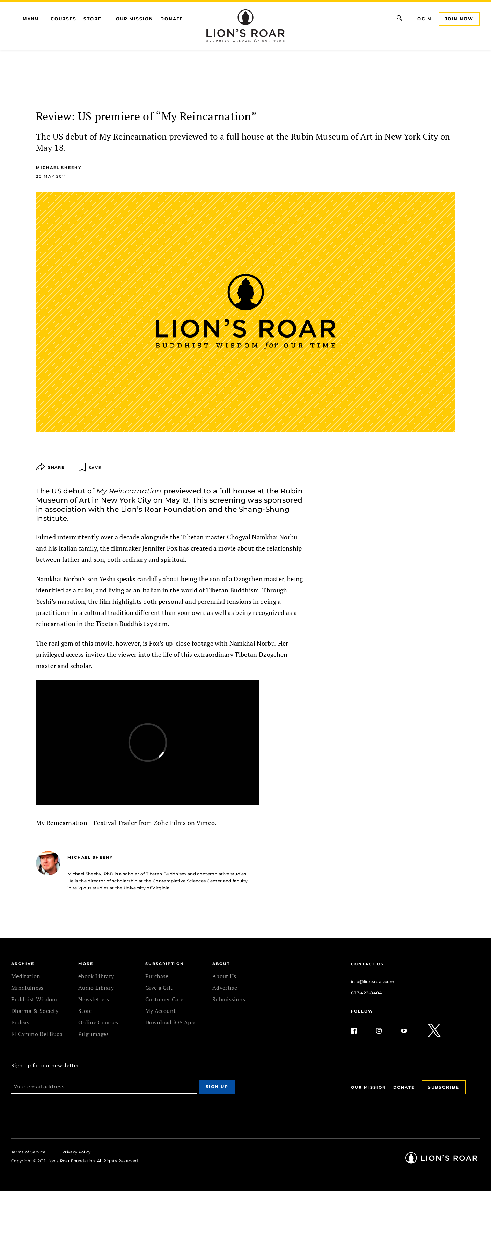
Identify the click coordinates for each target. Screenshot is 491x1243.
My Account (160, 1011)
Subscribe (443, 1087)
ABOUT (221, 963)
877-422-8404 (366, 992)
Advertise (224, 988)
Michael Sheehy (58, 167)
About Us (224, 976)
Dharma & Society (34, 1011)
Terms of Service (28, 1152)
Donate (171, 18)
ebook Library (96, 976)
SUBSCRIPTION (164, 963)
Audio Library (96, 988)
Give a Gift (159, 988)
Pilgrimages (93, 1034)
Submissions (229, 999)
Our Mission (134, 18)
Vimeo (205, 822)
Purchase (157, 976)
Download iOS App (170, 1022)
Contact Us (367, 963)
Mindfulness (27, 988)
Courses (63, 18)
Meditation (25, 976)
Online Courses (98, 1022)
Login (423, 18)
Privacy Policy (76, 1152)
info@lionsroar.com (373, 981)
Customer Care (164, 999)
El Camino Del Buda (37, 1034)
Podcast (21, 1022)
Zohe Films (170, 822)
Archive (22, 963)
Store (92, 18)
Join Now (459, 18)
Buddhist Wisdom (34, 999)
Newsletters (93, 999)
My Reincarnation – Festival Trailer (86, 822)
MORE (85, 963)
